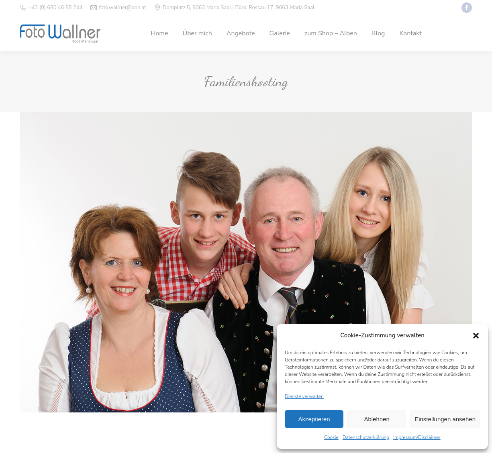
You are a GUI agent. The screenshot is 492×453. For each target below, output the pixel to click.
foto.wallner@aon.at (122, 7)
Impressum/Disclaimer (417, 437)
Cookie (331, 437)
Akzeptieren (314, 419)
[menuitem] (159, 33)
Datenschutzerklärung (366, 437)
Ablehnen (376, 419)
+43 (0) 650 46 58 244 (55, 7)
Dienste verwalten (304, 396)
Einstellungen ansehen (445, 419)
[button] (476, 336)
